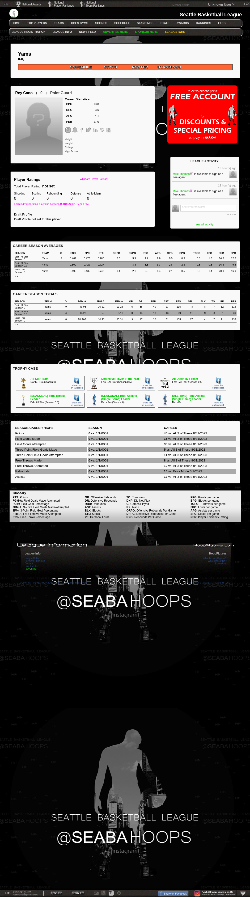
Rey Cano (24, 93)
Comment (230, 214)
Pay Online (30, 568)
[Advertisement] (125, 347)
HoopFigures (218, 553)
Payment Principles (35, 561)
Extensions (221, 563)
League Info (33, 553)
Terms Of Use (222, 583)
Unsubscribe (31, 566)
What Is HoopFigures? (215, 558)
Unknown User (219, 4)
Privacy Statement (201, 583)
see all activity (204, 224)
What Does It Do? (217, 561)
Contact (29, 563)
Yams (24, 54)
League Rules (32, 558)
